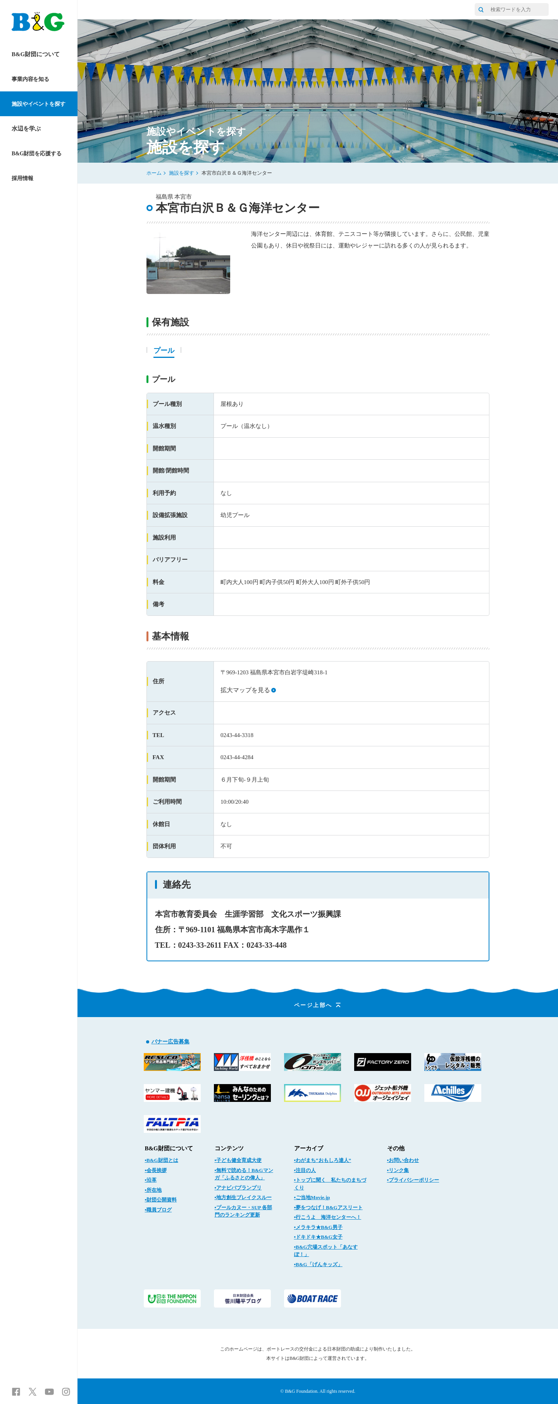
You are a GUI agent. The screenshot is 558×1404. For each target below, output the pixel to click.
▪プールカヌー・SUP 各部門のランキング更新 (243, 1211)
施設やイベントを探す (38, 104)
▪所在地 (153, 1190)
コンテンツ (229, 1148)
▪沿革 (151, 1180)
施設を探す (181, 173)
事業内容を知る (30, 79)
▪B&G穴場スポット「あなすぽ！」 (326, 1251)
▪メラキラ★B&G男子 (318, 1227)
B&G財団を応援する (37, 153)
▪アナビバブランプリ (238, 1188)
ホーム (154, 173)
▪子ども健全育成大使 (238, 1160)
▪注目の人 (305, 1170)
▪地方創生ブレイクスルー (243, 1197)
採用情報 (22, 178)
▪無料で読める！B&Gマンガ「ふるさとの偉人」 (244, 1174)
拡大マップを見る (248, 690)
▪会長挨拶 (156, 1170)
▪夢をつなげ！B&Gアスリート (328, 1207)
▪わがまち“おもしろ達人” (322, 1160)
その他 (396, 1148)
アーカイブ (308, 1148)
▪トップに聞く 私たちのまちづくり (330, 1184)
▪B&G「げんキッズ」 (318, 1264)
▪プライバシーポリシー (413, 1180)
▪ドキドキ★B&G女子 (318, 1237)
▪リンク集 (398, 1170)
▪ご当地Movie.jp (312, 1197)
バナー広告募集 (170, 1042)
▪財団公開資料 (161, 1200)
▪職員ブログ (158, 1210)
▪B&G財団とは (161, 1160)
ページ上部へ (318, 1005)
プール (163, 350)
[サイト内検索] (481, 9)
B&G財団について (36, 54)
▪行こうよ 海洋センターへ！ (328, 1217)
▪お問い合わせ (403, 1160)
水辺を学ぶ (26, 128)
